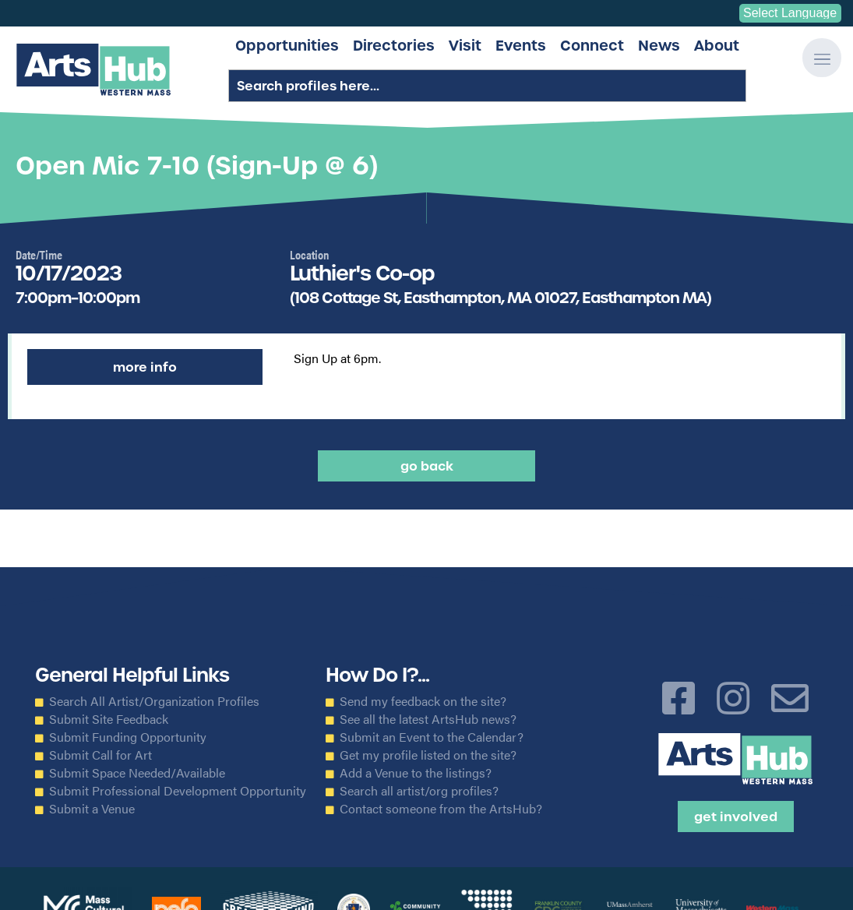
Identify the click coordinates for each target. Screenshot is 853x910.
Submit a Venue (92, 808)
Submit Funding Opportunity (127, 737)
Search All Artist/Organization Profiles (154, 701)
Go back (426, 465)
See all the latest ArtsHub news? (428, 719)
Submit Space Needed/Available (137, 773)
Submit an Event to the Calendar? (431, 737)
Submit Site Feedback (108, 719)
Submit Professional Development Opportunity (177, 791)
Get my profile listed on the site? (428, 755)
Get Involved (735, 816)
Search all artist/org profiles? (419, 791)
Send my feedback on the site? (423, 701)
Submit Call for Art (100, 755)
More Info (145, 367)
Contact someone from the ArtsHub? (441, 808)
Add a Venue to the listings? (416, 773)
